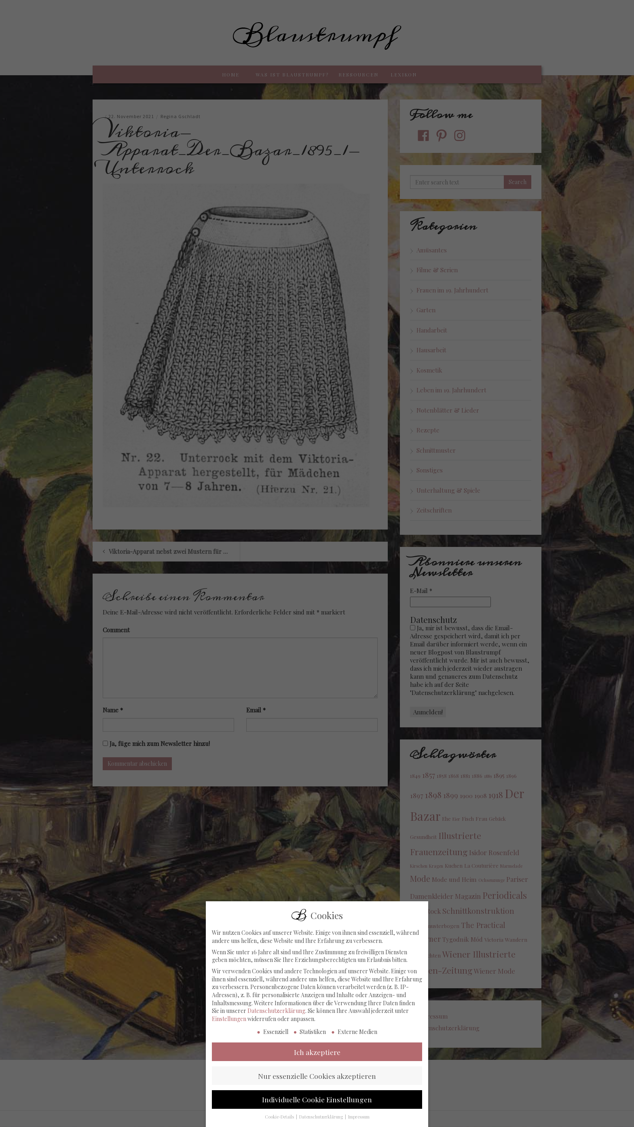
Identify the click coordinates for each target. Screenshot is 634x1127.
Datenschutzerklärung (276, 1015)
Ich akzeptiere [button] (317, 1056)
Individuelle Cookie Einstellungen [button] (317, 1104)
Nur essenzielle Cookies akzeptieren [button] (317, 1080)
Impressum (359, 1122)
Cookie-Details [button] (280, 1122)
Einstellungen (229, 1023)
